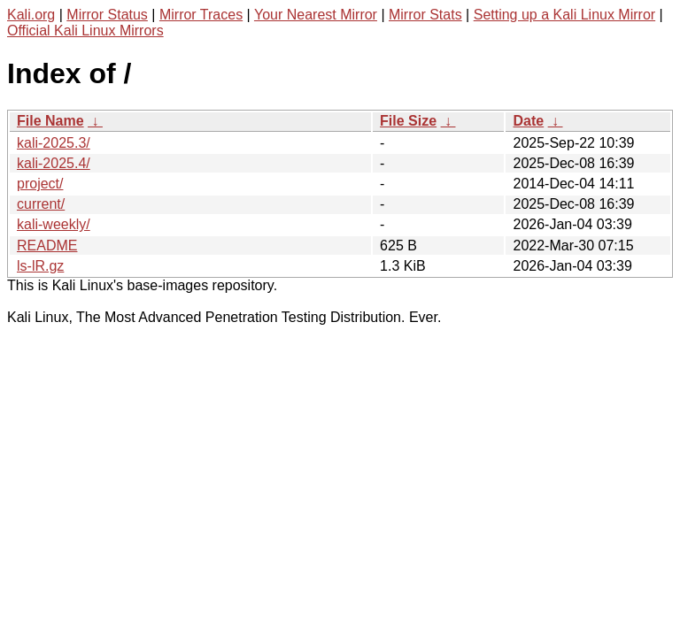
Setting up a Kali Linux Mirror (564, 14)
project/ (40, 183)
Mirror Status (107, 14)
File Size (408, 120)
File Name (50, 120)
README (47, 245)
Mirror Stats (425, 14)
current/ (41, 203)
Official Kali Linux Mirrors (85, 30)
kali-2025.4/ (53, 163)
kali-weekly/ (53, 224)
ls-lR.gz (40, 265)
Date (528, 120)
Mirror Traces (201, 14)
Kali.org (31, 14)
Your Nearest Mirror (315, 14)
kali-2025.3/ (53, 142)
